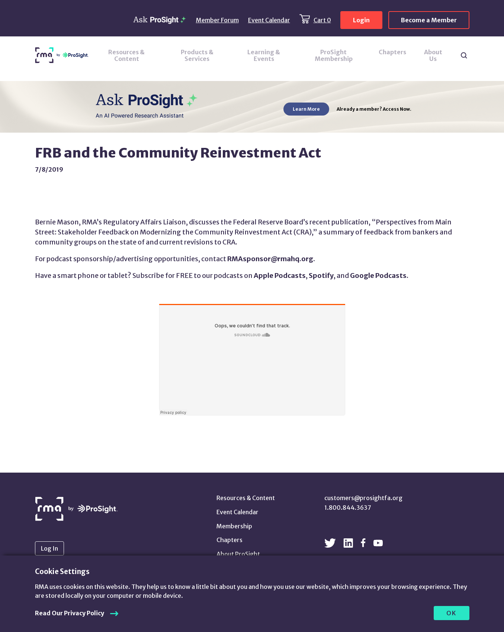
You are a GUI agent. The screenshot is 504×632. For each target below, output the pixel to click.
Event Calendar (269, 20)
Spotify (321, 275)
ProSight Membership (334, 55)
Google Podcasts (378, 275)
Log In (49, 548)
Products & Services (197, 55)
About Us (433, 55)
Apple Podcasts (280, 275)
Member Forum (217, 20)
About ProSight (238, 554)
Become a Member (429, 20)
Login (361, 20)
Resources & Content (126, 55)
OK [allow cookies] (451, 613)
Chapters (392, 52)
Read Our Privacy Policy (69, 613)
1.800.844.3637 (347, 507)
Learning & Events (263, 55)
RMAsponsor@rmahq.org (270, 259)
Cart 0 (322, 20)
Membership (234, 526)
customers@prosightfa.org (363, 498)
